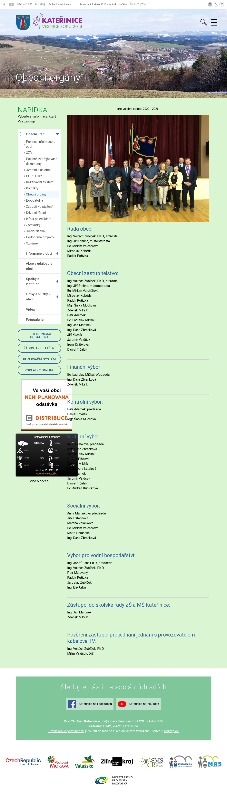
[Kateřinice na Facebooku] (4, 4)
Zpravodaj (33, 225)
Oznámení (33, 243)
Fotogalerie (31, 319)
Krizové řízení (36, 213)
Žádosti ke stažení (39, 207)
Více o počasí (39, 481)
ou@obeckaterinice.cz (118, 721)
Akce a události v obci (36, 266)
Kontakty (32, 188)
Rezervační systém (39, 182)
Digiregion (171, 731)
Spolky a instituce (29, 281)
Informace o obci (36, 253)
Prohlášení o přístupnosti (66, 731)
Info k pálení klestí (39, 219)
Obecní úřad (32, 134)
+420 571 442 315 (150, 721)
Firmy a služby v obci (35, 296)
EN (216, 4)
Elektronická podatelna (39, 335)
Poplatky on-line (39, 370)
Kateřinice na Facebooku (90, 704)
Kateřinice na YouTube (138, 704)
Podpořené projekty (40, 237)
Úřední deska (35, 231)
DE (222, 4)
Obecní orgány (36, 194)
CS (210, 4)
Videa (27, 309)
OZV (29, 153)
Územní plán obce (38, 170)
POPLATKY (34, 176)
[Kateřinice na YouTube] (11, 4)
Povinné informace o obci (40, 144)
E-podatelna (34, 200)
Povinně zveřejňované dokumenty (41, 161)
